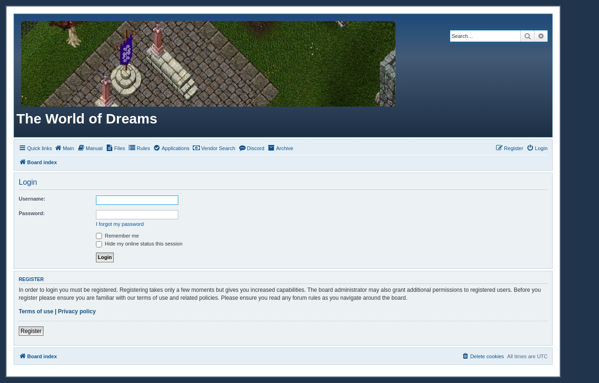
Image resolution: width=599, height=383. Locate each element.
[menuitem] (64, 148)
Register (31, 331)
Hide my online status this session (139, 243)
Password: (32, 213)
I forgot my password (120, 224)
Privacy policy (77, 311)
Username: (32, 199)
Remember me (117, 235)
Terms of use (36, 311)
